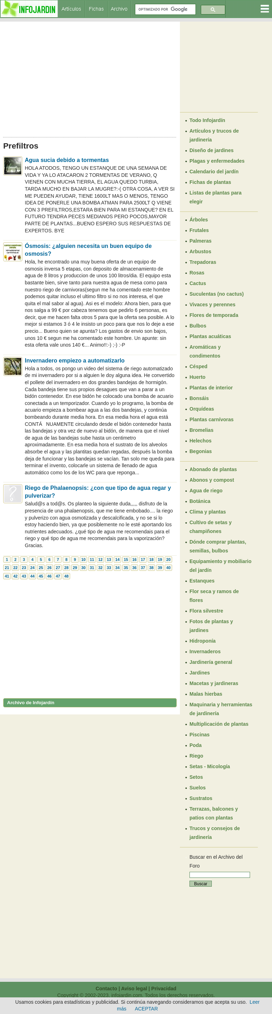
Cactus (197, 283)
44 (32, 576)
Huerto (197, 377)
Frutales (199, 230)
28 (66, 568)
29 (75, 568)
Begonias (200, 451)
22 (15, 568)
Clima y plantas (207, 512)
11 (92, 559)
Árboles (198, 219)
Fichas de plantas (210, 182)
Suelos (197, 787)
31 (92, 568)
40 (168, 568)
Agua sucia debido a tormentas (67, 160)
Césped (198, 366)
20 (168, 559)
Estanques (202, 581)
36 (134, 568)
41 (7, 576)
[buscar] (164, 9)
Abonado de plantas (213, 469)
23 (24, 568)
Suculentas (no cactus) (216, 294)
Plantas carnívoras (211, 419)
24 (32, 568)
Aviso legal (134, 988)
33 (109, 568)
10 (83, 559)
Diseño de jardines (211, 150)
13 (109, 559)
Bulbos (197, 326)
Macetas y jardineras (213, 683)
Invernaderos (205, 651)
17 (143, 559)
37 (143, 568)
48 (66, 576)
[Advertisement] (90, 77)
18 (151, 559)
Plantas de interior (211, 387)
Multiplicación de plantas (218, 724)
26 (49, 568)
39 (160, 568)
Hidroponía (202, 641)
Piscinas (199, 734)
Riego (196, 756)
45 (41, 576)
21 (7, 568)
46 (49, 576)
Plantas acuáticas (210, 336)
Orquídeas (201, 409)
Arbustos (200, 251)
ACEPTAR (146, 1009)
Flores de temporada (213, 315)
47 (58, 576)
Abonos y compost (211, 480)
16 (134, 559)
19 (160, 559)
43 (24, 576)
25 (41, 568)
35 (126, 568)
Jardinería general (210, 662)
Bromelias (201, 430)
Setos (196, 777)
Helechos (200, 441)
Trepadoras (202, 262)
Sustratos (200, 798)
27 (58, 568)
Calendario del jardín (213, 171)
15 (126, 559)
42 (15, 576)
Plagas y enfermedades (217, 161)
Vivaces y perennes (212, 304)
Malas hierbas (205, 694)
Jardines (199, 673)
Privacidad (163, 988)
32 (100, 568)
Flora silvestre (206, 611)
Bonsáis (199, 398)
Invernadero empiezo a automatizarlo (75, 361)
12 (100, 559)
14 (117, 559)
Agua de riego (205, 490)
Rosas (196, 273)
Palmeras (200, 241)
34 (117, 568)
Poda (195, 745)
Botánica (199, 501)
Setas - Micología (209, 766)
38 (151, 568)
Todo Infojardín (207, 120)
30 (83, 568)
